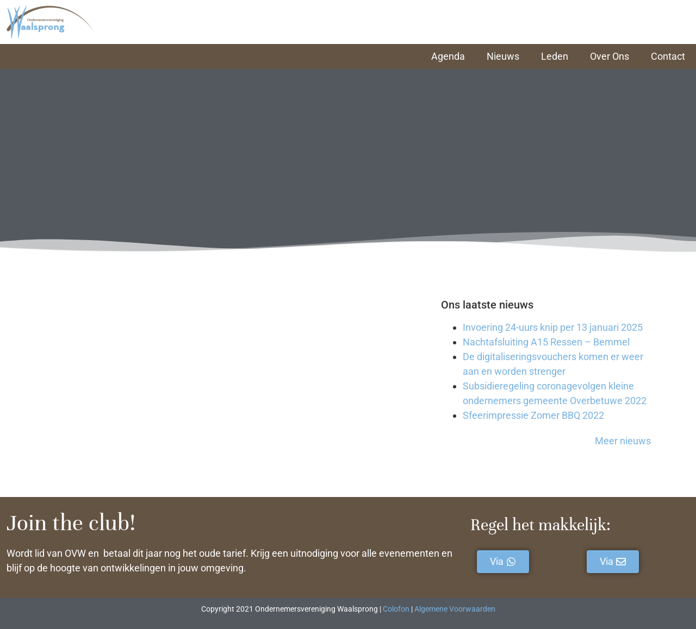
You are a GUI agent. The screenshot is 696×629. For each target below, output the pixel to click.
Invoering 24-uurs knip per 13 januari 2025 (553, 327)
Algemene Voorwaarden (454, 609)
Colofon (396, 609)
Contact (668, 56)
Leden (554, 56)
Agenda (448, 56)
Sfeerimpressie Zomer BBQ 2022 (533, 415)
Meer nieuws (623, 440)
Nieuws (503, 56)
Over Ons (609, 56)
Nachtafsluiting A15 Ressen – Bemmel (546, 342)
